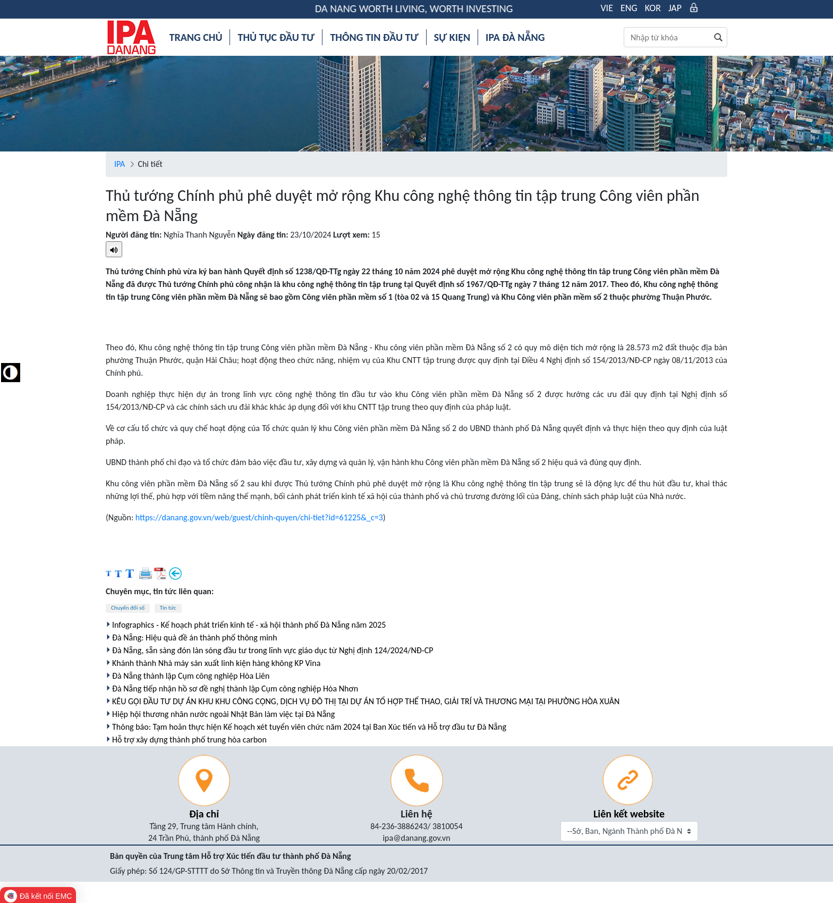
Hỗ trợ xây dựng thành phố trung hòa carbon (189, 740)
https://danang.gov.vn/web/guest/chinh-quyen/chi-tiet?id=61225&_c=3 (259, 517)
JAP (675, 8)
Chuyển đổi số (127, 607)
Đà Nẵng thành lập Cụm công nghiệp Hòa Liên (190, 676)
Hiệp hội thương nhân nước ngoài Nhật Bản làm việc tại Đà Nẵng (223, 714)
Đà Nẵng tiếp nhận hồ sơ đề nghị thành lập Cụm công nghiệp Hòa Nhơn (235, 688)
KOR (653, 8)
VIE (606, 8)
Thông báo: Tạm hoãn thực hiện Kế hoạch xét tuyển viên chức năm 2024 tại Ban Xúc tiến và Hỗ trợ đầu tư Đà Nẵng (309, 727)
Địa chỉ (204, 813)
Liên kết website (629, 813)
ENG (629, 8)
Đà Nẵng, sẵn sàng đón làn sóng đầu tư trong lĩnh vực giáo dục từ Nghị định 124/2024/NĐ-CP (273, 650)
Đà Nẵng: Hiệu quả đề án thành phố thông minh (194, 637)
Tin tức (168, 607)
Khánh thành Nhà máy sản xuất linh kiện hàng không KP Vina (216, 663)
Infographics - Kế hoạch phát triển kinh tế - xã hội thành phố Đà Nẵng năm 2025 (249, 625)
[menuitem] (196, 37)
